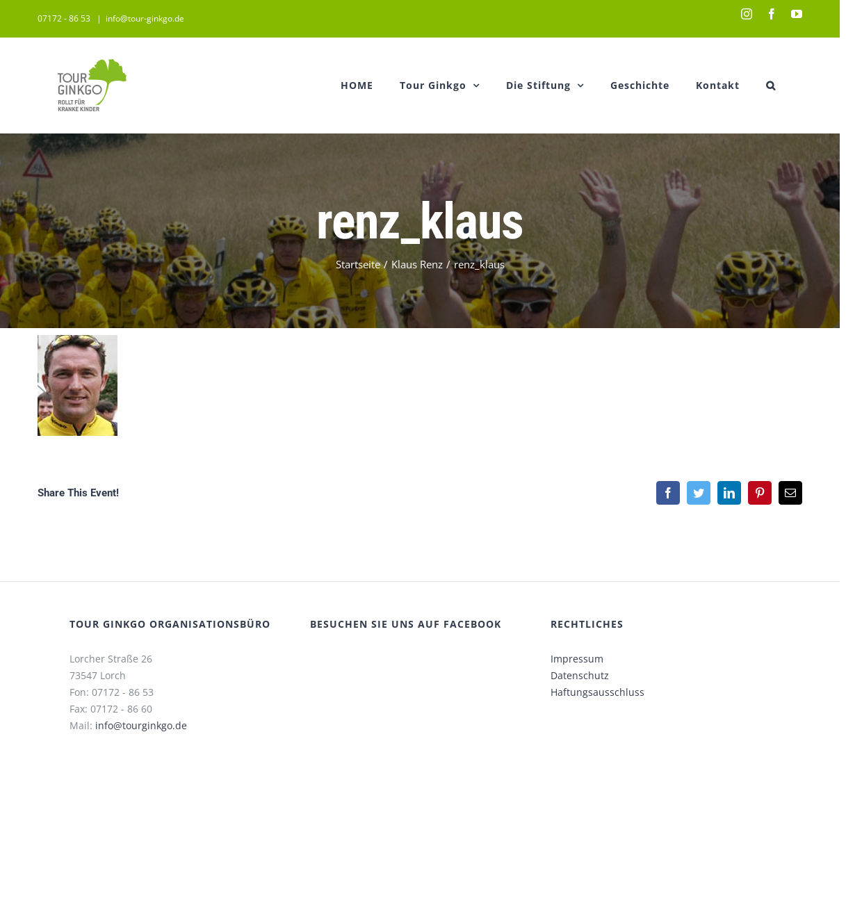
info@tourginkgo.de (141, 725)
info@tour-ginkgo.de (145, 18)
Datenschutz (580, 675)
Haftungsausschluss (597, 692)
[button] (771, 85)
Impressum (577, 658)
